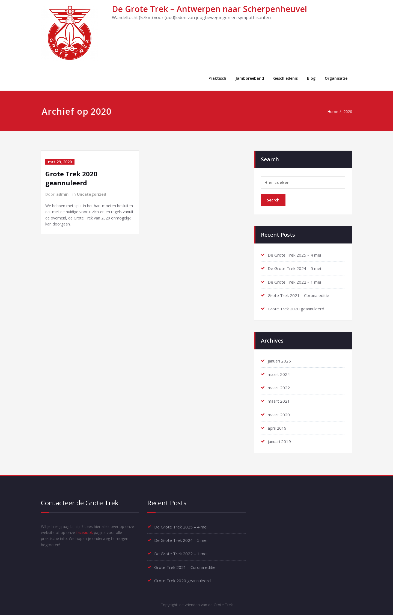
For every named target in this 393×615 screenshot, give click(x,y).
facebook (97, 532)
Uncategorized (91, 194)
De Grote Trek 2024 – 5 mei (294, 268)
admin (62, 194)
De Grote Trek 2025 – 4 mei (294, 255)
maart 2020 (279, 414)
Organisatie (336, 78)
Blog (311, 78)
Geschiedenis (285, 78)
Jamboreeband (250, 78)
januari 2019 (279, 440)
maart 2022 (279, 387)
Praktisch (217, 78)
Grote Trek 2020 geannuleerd (71, 178)
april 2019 (277, 427)
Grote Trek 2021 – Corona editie (298, 295)
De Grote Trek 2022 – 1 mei (294, 281)
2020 (350, 111)
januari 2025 (279, 360)
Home (333, 111)
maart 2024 (279, 373)
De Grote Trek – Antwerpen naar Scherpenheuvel (209, 8)
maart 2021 (279, 400)
